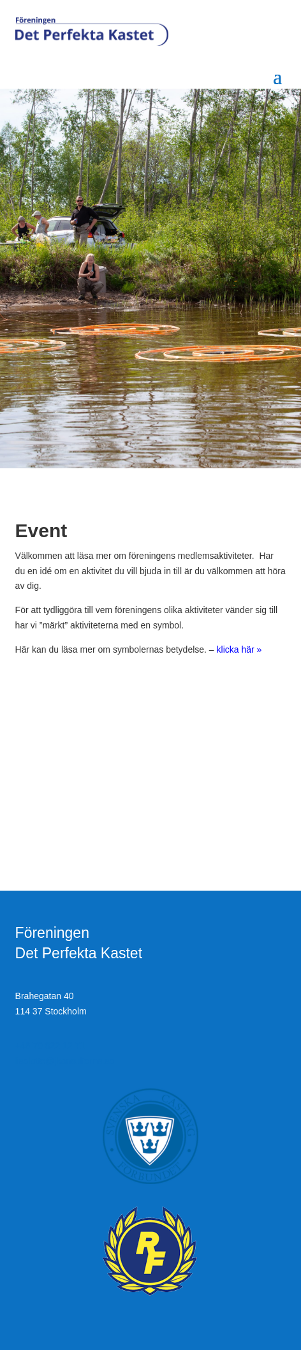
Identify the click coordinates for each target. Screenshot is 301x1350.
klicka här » (239, 649)
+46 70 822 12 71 (50, 1046)
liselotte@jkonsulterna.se (65, 1061)
